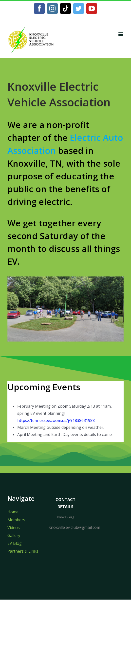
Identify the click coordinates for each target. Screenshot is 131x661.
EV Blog (14, 543)
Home (13, 512)
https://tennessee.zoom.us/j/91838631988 (56, 420)
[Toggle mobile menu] (121, 34)
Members (16, 519)
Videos (13, 527)
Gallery (13, 535)
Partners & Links (22, 551)
